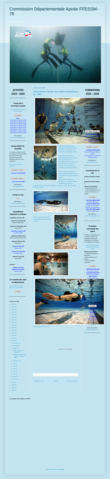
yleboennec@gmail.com (92, 329)
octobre (15, 348)
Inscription (18, 115)
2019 (12, 322)
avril (14, 371)
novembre (16, 345)
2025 (12, 307)
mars (14, 374)
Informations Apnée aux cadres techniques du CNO (19, 356)
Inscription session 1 (17, 170)
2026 (12, 304)
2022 (12, 314)
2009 (12, 387)
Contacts (18, 291)
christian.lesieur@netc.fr (92, 283)
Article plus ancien (72, 381)
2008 (12, 390)
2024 (12, 309)
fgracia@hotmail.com (92, 162)
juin (14, 366)
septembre (16, 361)
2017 (12, 327)
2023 (12, 312)
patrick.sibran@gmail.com (18, 203)
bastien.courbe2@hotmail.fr (18, 137)
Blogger (62, 469)
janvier (15, 379)
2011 (12, 382)
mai (14, 368)
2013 (12, 338)
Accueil (55, 381)
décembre (16, 343)
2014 (12, 335)
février (15, 376)
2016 (12, 330)
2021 (12, 317)
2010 (12, 385)
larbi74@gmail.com (18, 186)
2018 (12, 325)
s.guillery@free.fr (92, 324)
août (14, 363)
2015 (12, 333)
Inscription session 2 (17, 178)
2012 (12, 341)
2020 (12, 320)
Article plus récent (39, 381)
